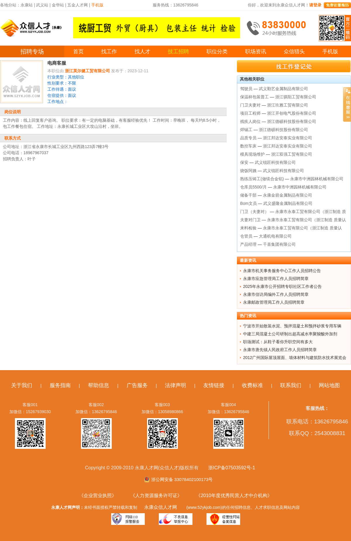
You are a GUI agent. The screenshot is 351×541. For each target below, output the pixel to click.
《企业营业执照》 (97, 495)
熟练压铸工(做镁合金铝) (262, 178)
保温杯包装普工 (254, 97)
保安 (244, 162)
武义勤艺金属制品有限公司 (283, 88)
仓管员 (246, 236)
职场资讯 (255, 51)
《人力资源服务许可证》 (156, 495)
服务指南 (60, 385)
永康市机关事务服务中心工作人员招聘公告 (282, 270)
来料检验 (248, 228)
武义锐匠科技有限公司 (275, 162)
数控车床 (248, 146)
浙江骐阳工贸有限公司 (295, 97)
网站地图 (329, 385)
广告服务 (137, 385)
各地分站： (10, 5)
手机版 (330, 51)
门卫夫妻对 (250, 105)
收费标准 (252, 385)
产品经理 (248, 244)
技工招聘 (178, 51)
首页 (78, 51)
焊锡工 (246, 129)
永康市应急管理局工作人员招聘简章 (276, 278)
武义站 (42, 5)
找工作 (109, 51)
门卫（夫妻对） (254, 211)
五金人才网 (77, 5)
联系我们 (290, 385)
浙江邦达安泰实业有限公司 (287, 137)
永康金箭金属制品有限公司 (287, 195)
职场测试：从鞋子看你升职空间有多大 (278, 341)
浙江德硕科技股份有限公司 (291, 121)
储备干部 (248, 195)
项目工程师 (250, 113)
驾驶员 (246, 88)
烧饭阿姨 (248, 170)
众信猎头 (294, 51)
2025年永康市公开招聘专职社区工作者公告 (282, 286)
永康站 (26, 5)
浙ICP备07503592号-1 (231, 467)
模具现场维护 (252, 154)
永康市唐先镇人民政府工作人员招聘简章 (280, 349)
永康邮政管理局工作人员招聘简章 (273, 302)
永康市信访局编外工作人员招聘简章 (276, 294)
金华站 (58, 5)
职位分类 (217, 51)
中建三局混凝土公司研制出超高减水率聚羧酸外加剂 (290, 334)
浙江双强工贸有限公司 (291, 154)
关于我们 (21, 385)
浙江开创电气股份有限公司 (291, 113)
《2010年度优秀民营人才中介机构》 (234, 495)
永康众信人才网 (160, 507)
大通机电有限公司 (275, 236)
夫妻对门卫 (250, 219)
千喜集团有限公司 (279, 244)
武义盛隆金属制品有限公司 (287, 203)
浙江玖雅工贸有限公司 (287, 105)
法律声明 (175, 385)
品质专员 (248, 137)
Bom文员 (248, 203)
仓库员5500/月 (253, 187)
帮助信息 (98, 385)
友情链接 (213, 385)
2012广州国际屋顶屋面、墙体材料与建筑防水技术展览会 (294, 357)
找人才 (142, 51)
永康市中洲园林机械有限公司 (316, 178)
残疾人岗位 (250, 121)
